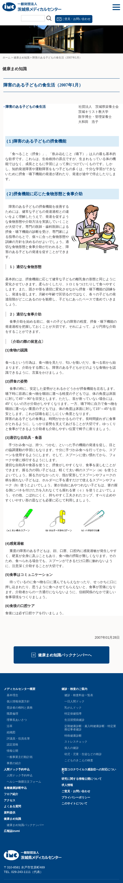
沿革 (9, 726)
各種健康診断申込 (15, 788)
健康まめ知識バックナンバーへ (65, 655)
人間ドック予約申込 (17, 769)
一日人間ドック (74, 701)
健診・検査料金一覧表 (78, 695)
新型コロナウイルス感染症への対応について (89, 771)
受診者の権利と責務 (20, 707)
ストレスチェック (75, 741)
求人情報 (67, 785)
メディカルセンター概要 (19, 689)
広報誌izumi (12, 831)
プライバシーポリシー (76, 797)
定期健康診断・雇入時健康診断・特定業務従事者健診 (90, 727)
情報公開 (12, 750)
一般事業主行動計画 (20, 757)
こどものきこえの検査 (78, 760)
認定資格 (12, 744)
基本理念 (12, 695)
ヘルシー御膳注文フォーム (24, 781)
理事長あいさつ (17, 720)
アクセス (9, 800)
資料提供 (9, 812)
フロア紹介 (11, 794)
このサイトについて (74, 803)
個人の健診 (71, 748)
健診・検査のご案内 (74, 689)
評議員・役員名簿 (18, 738)
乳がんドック (73, 707)
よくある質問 (12, 806)
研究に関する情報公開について (82, 778)
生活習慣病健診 (74, 720)
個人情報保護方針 (18, 701)
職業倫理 (12, 713)
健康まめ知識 (12, 818)
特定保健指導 (73, 713)
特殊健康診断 (73, 735)
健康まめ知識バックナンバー (25, 825)
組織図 (11, 732)
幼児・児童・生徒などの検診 (83, 754)
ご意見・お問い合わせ (76, 19)
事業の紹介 (14, 763)
